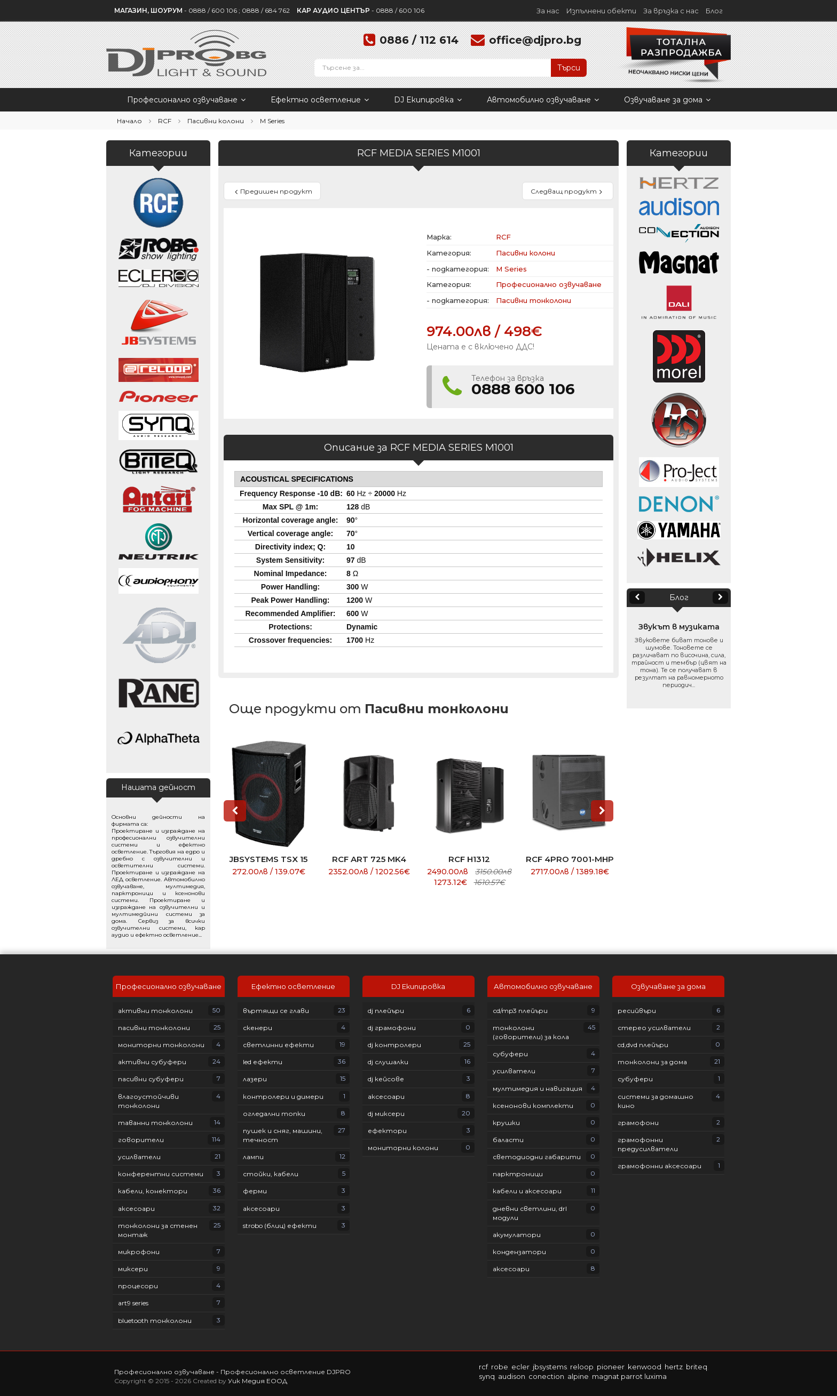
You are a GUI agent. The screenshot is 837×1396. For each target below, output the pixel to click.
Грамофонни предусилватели (648, 1144)
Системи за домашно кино (655, 1101)
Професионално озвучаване (186, 100)
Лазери (255, 1079)
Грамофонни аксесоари (659, 1166)
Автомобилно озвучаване (543, 100)
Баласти (508, 1140)
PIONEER (611, 1366)
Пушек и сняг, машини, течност (282, 1135)
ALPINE (578, 1376)
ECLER (520, 1366)
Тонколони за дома (652, 1062)
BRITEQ (696, 1366)
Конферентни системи (160, 1174)
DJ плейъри (386, 1011)
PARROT (632, 1376)
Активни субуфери (152, 1062)
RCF (164, 121)
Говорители (141, 1140)
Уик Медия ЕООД (257, 1381)
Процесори (138, 1286)
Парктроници (518, 1174)
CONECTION (546, 1376)
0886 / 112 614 (419, 40)
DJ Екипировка (428, 100)
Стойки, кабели (270, 1174)
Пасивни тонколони (533, 300)
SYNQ (487, 1376)
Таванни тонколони (155, 1123)
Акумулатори (517, 1235)
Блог (714, 10)
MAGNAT (605, 1376)
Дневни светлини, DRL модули (530, 1213)
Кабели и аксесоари (527, 1191)
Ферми (255, 1191)
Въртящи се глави (276, 1011)
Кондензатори (519, 1252)
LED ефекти (262, 1062)
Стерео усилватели (654, 1028)
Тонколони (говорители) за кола (531, 1032)
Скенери (257, 1028)
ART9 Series (133, 1303)
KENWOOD (644, 1366)
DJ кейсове (386, 1079)
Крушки (506, 1123)
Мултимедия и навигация (537, 1088)
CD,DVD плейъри (643, 1045)
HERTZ (674, 1366)
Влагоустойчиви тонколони (148, 1101)
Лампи (253, 1157)
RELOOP (582, 1366)
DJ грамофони (392, 1028)
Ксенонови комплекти (533, 1106)
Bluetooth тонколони (155, 1321)
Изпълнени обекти (601, 10)
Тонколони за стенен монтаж (158, 1230)
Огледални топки (274, 1114)
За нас (547, 10)
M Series (272, 121)
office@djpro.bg (535, 40)
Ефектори (387, 1131)
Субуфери (510, 1054)
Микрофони (139, 1252)
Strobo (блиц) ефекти (280, 1226)
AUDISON (511, 1376)
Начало (129, 121)
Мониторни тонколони (161, 1045)
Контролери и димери (283, 1096)
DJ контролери (394, 1045)
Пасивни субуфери (151, 1079)
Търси (568, 68)
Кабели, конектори (152, 1191)
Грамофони (638, 1123)
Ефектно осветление (320, 100)
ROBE (499, 1366)
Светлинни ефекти (278, 1045)
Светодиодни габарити (537, 1157)
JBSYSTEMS (550, 1366)
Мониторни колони (403, 1148)
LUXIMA (655, 1376)
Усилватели (139, 1157)
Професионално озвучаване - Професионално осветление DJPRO (232, 1372)
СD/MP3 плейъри (520, 1011)
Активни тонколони (155, 1011)
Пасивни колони (215, 121)
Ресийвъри (637, 1011)
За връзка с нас (671, 10)
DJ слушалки (388, 1062)
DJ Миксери (386, 1114)
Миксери (133, 1269)
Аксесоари (136, 1208)
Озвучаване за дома (667, 100)
